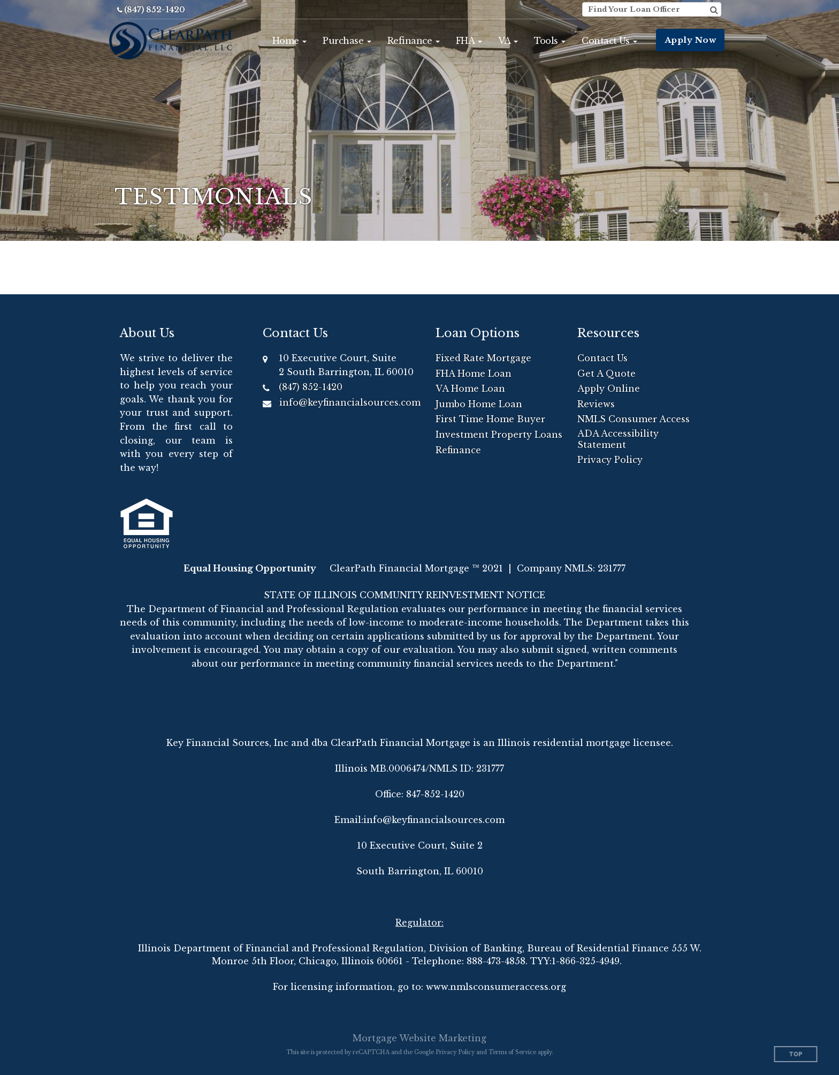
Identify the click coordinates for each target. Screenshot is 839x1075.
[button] (289, 40)
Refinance (458, 450)
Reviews (596, 404)
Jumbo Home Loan (479, 404)
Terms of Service (512, 1052)
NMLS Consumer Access (633, 419)
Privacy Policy (610, 459)
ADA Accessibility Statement (618, 439)
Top (796, 1054)
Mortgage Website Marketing (419, 1038)
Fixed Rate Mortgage (483, 358)
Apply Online (608, 388)
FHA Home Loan (474, 373)
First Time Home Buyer (490, 419)
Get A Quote (606, 373)
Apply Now (690, 40)
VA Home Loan (470, 388)
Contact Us (602, 358)
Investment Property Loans (499, 434)
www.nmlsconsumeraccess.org (496, 986)
